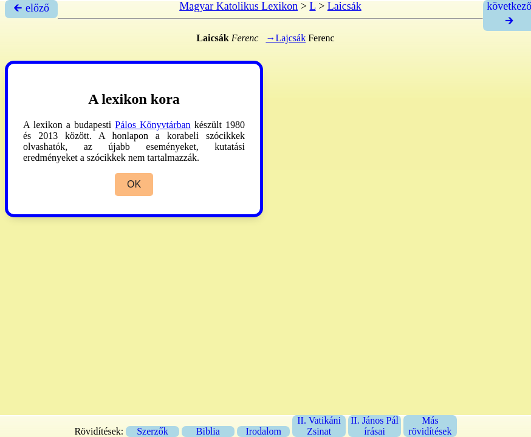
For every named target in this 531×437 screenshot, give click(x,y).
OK (134, 184)
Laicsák (344, 6)
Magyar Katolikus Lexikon (238, 6)
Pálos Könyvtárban (152, 125)
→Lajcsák (286, 38)
